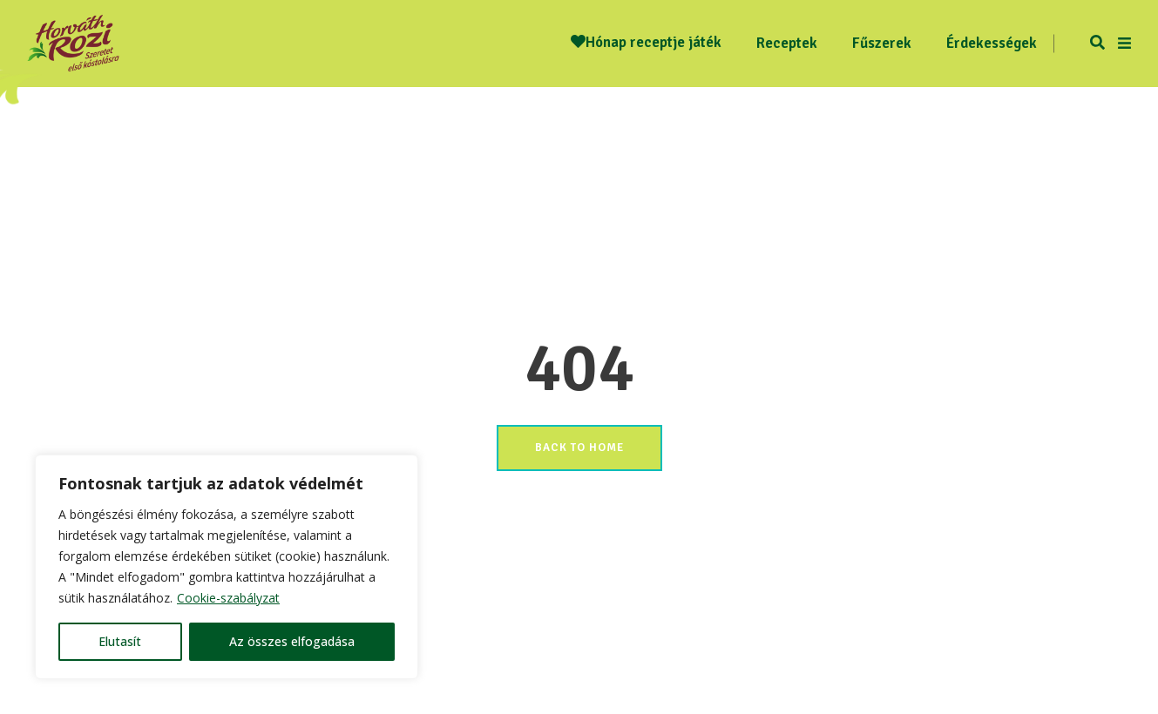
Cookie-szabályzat (228, 597)
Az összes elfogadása (292, 641)
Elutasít (119, 641)
